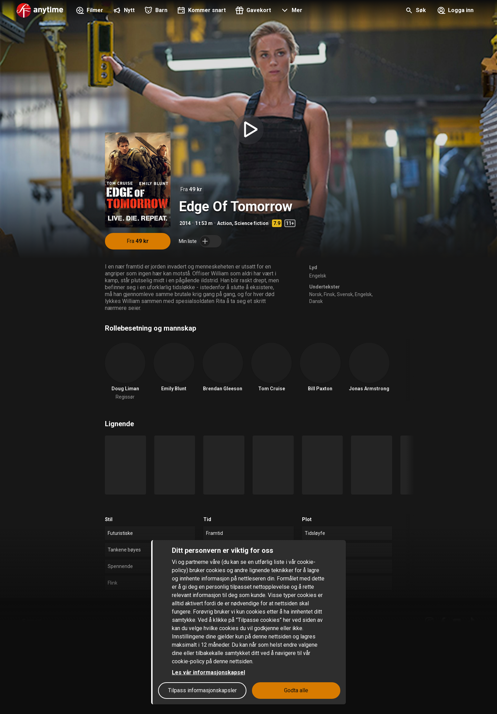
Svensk (345, 294)
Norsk (315, 294)
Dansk (316, 301)
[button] (290, 11)
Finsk (329, 294)
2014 (185, 223)
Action (224, 223)
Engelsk (317, 275)
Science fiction (251, 223)
